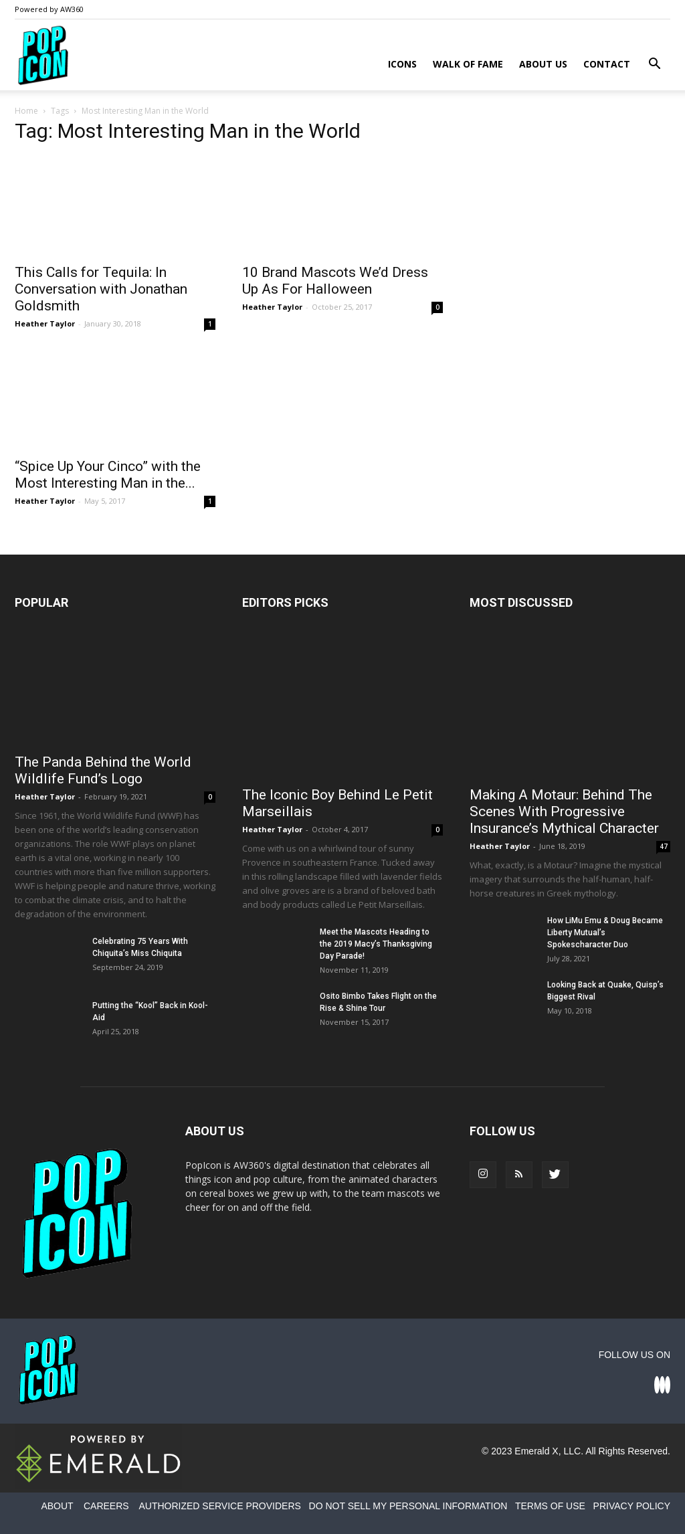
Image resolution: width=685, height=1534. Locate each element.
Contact (606, 64)
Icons (402, 64)
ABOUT (57, 1506)
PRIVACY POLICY (631, 1506)
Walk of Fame (468, 64)
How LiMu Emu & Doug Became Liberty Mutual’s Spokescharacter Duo (605, 932)
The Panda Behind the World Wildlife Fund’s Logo (103, 770)
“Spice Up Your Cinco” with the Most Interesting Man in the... (108, 474)
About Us (543, 64)
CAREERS (106, 1506)
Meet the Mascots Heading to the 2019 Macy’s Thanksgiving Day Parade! (376, 944)
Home (26, 110)
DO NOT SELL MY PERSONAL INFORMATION (408, 1506)
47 (664, 846)
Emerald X (536, 1451)
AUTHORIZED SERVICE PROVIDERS (219, 1506)
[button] (654, 65)
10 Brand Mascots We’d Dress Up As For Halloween (335, 280)
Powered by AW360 (49, 9)
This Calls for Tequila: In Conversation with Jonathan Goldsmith (101, 289)
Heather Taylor (45, 323)
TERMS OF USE (550, 1506)
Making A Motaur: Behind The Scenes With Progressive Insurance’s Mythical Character (564, 811)
